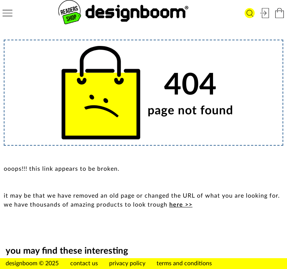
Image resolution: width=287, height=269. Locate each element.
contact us (84, 263)
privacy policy (127, 263)
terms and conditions (184, 263)
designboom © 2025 (32, 263)
